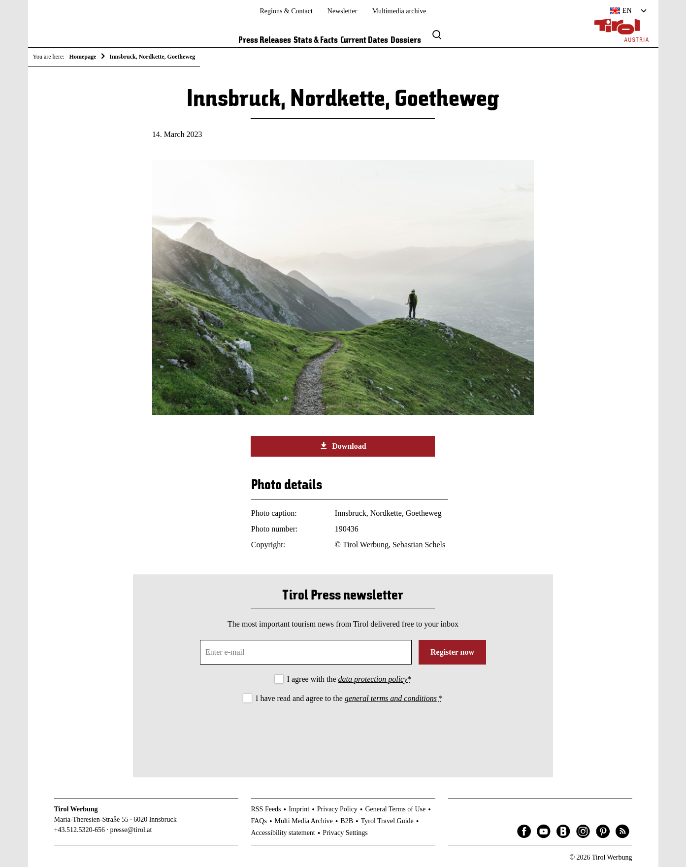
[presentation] (343, 732)
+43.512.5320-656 (79, 830)
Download (343, 445)
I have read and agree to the (349, 698)
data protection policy (373, 679)
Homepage (83, 56)
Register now (452, 652)
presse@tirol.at (131, 830)
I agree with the (349, 679)
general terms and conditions (391, 698)
